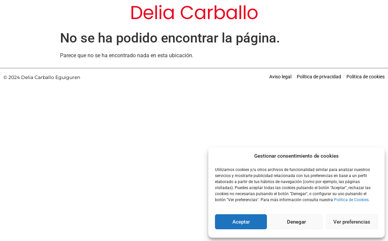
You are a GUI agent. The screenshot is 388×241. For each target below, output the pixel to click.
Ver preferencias (351, 222)
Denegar (296, 222)
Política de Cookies (351, 199)
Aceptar (241, 222)
